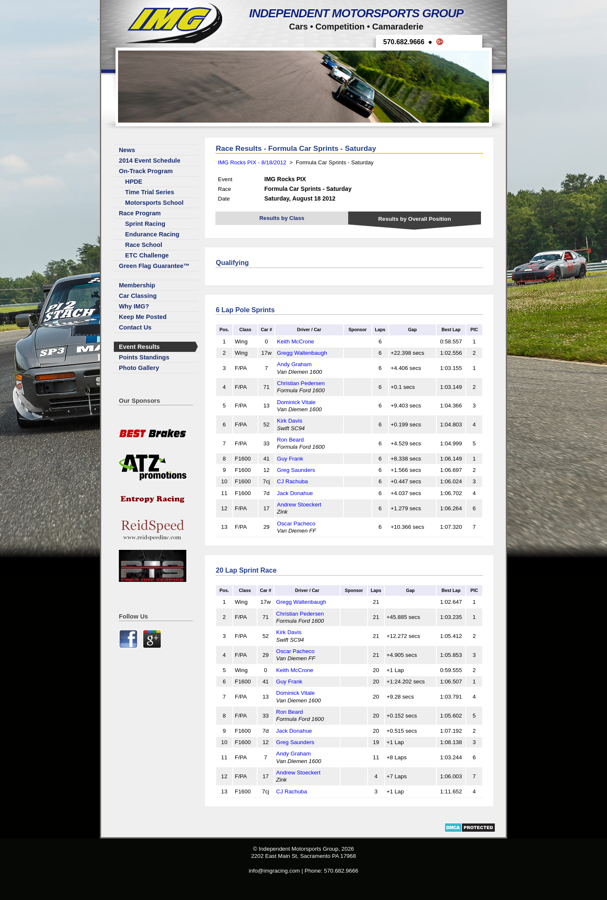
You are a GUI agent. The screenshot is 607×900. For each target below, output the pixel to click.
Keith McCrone (295, 341)
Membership (137, 285)
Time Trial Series (149, 192)
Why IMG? (134, 306)
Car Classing (138, 295)
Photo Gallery (139, 367)
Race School (143, 244)
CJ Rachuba (292, 481)
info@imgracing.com (274, 871)
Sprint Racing (145, 223)
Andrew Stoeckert (299, 504)
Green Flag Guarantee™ (154, 265)
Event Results (139, 346)
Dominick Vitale (296, 402)
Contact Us (135, 327)
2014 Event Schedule (149, 160)
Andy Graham (294, 364)
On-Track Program (146, 171)
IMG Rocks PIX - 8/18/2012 (252, 162)
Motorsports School (154, 202)
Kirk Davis (289, 421)
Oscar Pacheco (296, 523)
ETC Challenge (147, 255)
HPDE (133, 181)
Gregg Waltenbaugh (302, 353)
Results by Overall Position (414, 219)
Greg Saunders (296, 470)
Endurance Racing (152, 234)
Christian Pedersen (301, 383)
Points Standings (144, 357)
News (127, 150)
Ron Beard (290, 440)
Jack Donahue (295, 493)
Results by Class (281, 218)
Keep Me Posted (143, 316)
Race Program (140, 213)
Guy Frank (290, 458)
